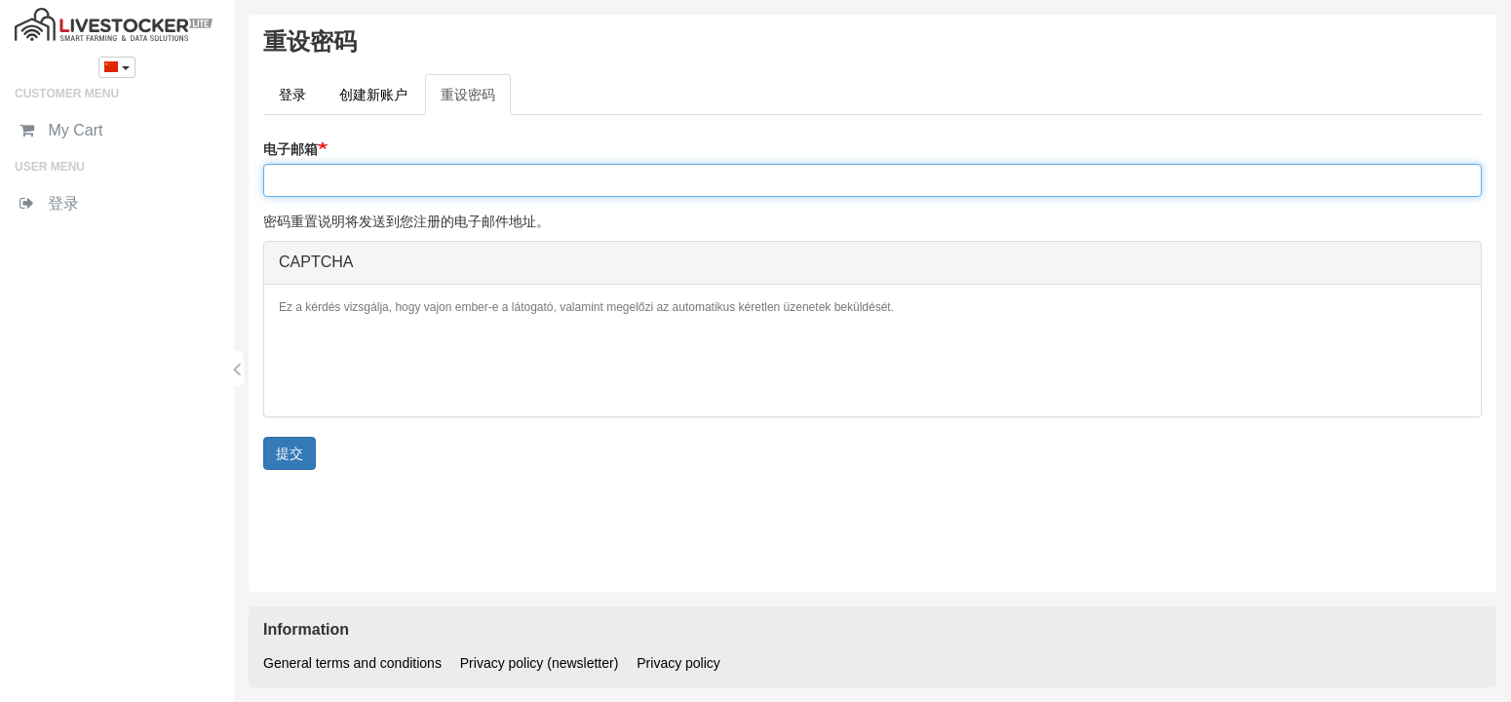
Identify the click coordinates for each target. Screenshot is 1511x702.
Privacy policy (678, 663)
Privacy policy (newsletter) (539, 663)
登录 (292, 94)
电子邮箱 (290, 149)
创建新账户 (373, 94)
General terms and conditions (352, 663)
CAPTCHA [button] (316, 262)
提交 (289, 453)
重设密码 (476, 100)
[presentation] (427, 364)
